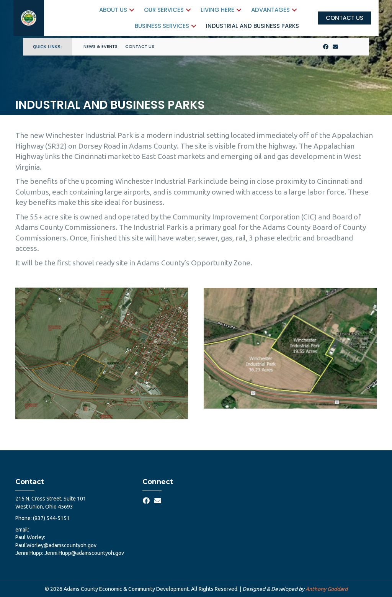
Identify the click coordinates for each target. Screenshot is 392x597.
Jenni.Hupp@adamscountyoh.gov (84, 553)
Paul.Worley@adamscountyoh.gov (55, 545)
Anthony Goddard (326, 589)
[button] (126, 9)
